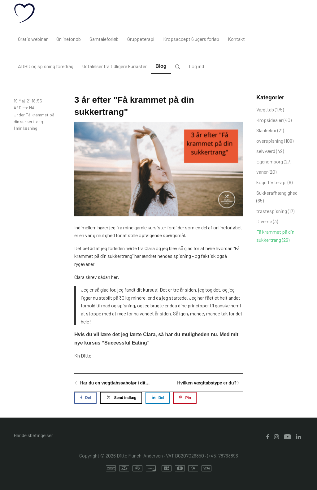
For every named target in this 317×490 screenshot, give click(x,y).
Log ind (196, 66)
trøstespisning (275, 211)
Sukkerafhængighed (276, 197)
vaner (266, 172)
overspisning (274, 141)
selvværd (270, 151)
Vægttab (270, 109)
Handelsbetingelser (33, 435)
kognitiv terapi (274, 182)
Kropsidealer (274, 120)
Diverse (267, 221)
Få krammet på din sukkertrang (275, 236)
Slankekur (270, 130)
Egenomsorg (273, 161)
